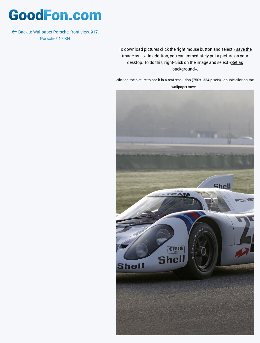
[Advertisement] (55, 112)
